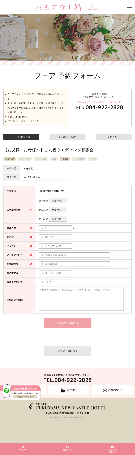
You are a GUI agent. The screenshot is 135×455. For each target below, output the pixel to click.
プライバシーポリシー (18, 121)
